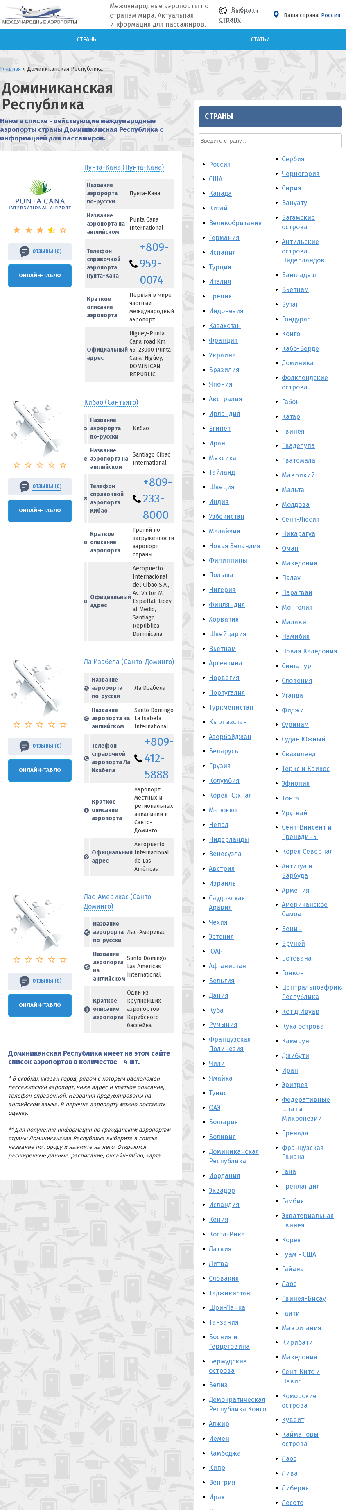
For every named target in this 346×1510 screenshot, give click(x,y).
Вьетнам (262, 362)
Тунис (258, 806)
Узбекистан (267, 230)
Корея (331, 953)
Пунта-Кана (124, 143)
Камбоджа (265, 1167)
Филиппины (268, 274)
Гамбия (333, 914)
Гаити (331, 1027)
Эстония (261, 650)
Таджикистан (269, 1006)
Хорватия (264, 333)
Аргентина (266, 377)
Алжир (259, 1137)
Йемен (259, 1152)
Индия (259, 215)
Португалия (267, 406)
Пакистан (264, 1352)
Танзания (264, 1036)
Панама (261, 1313)
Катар (331, 130)
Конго (331, 47)
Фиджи (333, 423)
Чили (257, 777)
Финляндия (267, 318)
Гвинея (333, 145)
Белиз (258, 1099)
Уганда (332, 409)
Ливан (332, 1187)
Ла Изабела (129, 550)
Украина (262, 68)
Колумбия (264, 494)
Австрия (262, 582)
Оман (330, 262)
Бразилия (264, 83)
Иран (257, 156)
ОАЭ (254, 821)
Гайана (333, 983)
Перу (257, 1284)
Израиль (262, 597)
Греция (260, 10)
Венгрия (262, 1196)
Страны (87, 39)
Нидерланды (269, 553)
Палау (331, 291)
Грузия (260, 480)
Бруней (333, 657)
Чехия (258, 636)
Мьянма (261, 1255)
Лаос (329, 997)
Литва (258, 977)
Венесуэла (265, 568)
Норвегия (264, 392)
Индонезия (266, 24)
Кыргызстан (268, 435)
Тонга (330, 511)
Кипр (257, 1181)
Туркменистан (271, 421)
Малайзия (264, 245)
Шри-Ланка (267, 1021)
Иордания (264, 889)
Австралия (266, 113)
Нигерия (262, 303)
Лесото (333, 1216)
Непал (259, 538)
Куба (256, 724)
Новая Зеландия (275, 259)
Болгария (263, 836)
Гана (329, 885)
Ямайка (261, 792)
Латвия (260, 962)
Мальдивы (265, 1240)
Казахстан (265, 39)
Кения (259, 933)
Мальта (333, 203)
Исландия (264, 918)
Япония (261, 98)
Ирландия (264, 127)
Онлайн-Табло (40, 251)
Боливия (262, 850)
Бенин (332, 642)
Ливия (259, 1269)
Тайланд (262, 186)
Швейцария (268, 347)
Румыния (263, 738)
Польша (261, 289)
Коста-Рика (267, 948)
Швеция (262, 201)
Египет (260, 142)
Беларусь (263, 465)
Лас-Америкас (133, 733)
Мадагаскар (267, 1225)
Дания (259, 709)
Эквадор (262, 904)
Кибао (111, 342)
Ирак (257, 1210)
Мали (330, 1284)
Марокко (263, 523)
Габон (331, 115)
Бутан (331, 18)
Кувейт (333, 1133)
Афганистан (267, 679)
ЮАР (256, 665)
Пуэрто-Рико (269, 1367)
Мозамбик (265, 1299)
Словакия (264, 992)
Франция (263, 54)
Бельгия (262, 694)
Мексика (262, 171)
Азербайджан (270, 450)
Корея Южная (270, 509)
